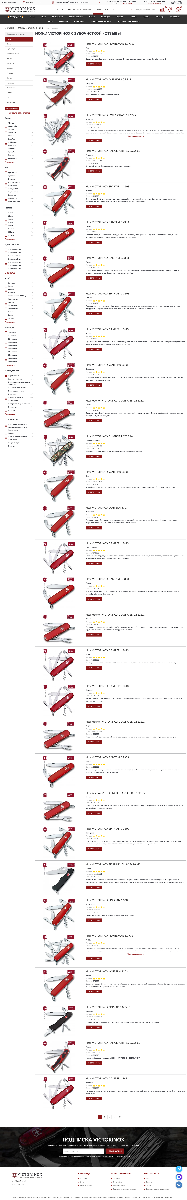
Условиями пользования (113, 1156)
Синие (10, 315)
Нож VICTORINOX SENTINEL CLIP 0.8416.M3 (113, 864)
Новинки (148, 1182)
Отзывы (97, 9)
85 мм (10, 222)
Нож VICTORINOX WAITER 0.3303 (107, 365)
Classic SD (12, 133)
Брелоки (11, 176)
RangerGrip (12, 152)
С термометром (14, 443)
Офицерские (13, 189)
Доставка (83, 1178)
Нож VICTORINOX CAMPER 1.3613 (107, 329)
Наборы (11, 433)
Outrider (11, 149)
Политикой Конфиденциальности (91, 1156)
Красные (11, 302)
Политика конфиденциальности (157, 1189)
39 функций (12, 361)
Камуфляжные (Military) (17, 296)
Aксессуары (79, 21)
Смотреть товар (94, 64)
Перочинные (13, 192)
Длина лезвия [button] (12, 245)
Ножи (32, 17)
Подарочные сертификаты (128, 21)
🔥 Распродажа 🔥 (16, 17)
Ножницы (160, 17)
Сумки (50, 21)
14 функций (12, 352)
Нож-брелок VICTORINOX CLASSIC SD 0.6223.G (115, 400)
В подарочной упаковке (17, 424)
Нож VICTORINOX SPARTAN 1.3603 (107, 186)
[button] (154, 3)
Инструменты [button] (12, 371)
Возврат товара (86, 1185)
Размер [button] (8, 208)
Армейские (12, 173)
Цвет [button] (7, 278)
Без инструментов (15, 379)
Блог (147, 1178)
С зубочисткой (13, 376)
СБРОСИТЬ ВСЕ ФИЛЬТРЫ (19, 113)
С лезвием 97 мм (14, 269)
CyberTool (11, 139)
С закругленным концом (17, 436)
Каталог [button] (61, 9)
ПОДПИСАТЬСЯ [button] (115, 1151)
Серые (10, 312)
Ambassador (12, 126)
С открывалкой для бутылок (19, 404)
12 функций (12, 345)
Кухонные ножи (76, 17)
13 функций (12, 349)
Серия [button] (8, 118)
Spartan (11, 155)
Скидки (148, 1185)
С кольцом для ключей (17, 388)
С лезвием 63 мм (14, 259)
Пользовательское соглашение (124, 1189)
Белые (10, 286)
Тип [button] (6, 168)
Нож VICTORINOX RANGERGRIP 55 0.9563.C (113, 151)
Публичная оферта (120, 1185)
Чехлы (92, 17)
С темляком (12, 440)
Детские (11, 179)
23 (120, 1117)
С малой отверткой (15, 397)
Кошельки (63, 21)
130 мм (11, 235)
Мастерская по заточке (101, 21)
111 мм (11, 232)
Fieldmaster (12, 142)
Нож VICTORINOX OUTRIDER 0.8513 (108, 79)
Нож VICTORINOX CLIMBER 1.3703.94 (109, 436)
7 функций (12, 332)
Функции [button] (9, 328)
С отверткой (13, 401)
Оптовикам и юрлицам (79, 9)
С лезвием (12, 394)
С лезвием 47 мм (14, 253)
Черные (11, 318)
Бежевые (11, 283)
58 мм (10, 213)
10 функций (12, 339)
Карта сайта (117, 1182)
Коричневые (13, 299)
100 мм (11, 229)
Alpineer (11, 123)
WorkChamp (12, 158)
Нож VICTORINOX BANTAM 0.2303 (107, 222)
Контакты (109, 9)
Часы (44, 17)
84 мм (10, 219)
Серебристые (13, 309)
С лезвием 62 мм (14, 256)
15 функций (12, 355)
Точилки (119, 17)
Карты (146, 17)
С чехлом (11, 446)
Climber (11, 136)
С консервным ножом (16, 391)
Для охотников (14, 182)
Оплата (82, 1182)
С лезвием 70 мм (14, 262)
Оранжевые (12, 305)
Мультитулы (57, 17)
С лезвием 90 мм (14, 265)
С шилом (11, 410)
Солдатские (12, 198)
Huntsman (12, 145)
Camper (11, 129)
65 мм (10, 216)
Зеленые (11, 293)
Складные (12, 195)
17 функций (12, 358)
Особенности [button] (11, 420)
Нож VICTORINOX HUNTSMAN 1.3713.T (110, 44)
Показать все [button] (10, 162)
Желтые (11, 289)
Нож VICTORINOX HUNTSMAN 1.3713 (109, 936)
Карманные (12, 185)
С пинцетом (12, 407)
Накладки (105, 17)
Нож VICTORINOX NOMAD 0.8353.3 (108, 1007)
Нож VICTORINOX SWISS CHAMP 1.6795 (111, 115)
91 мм (10, 226)
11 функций (12, 342)
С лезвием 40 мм (14, 249)
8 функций (12, 336)
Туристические (14, 201)
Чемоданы (174, 17)
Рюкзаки (133, 17)
